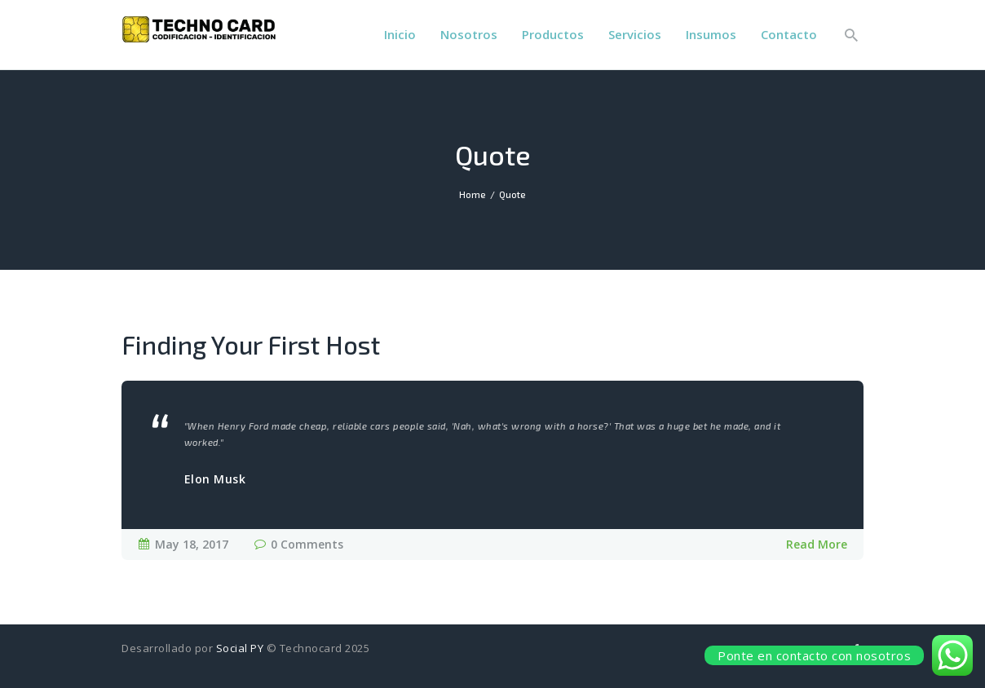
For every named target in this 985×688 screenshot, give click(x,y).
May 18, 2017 (191, 544)
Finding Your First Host (250, 344)
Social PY (240, 648)
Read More (816, 544)
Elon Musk (215, 479)
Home (472, 194)
